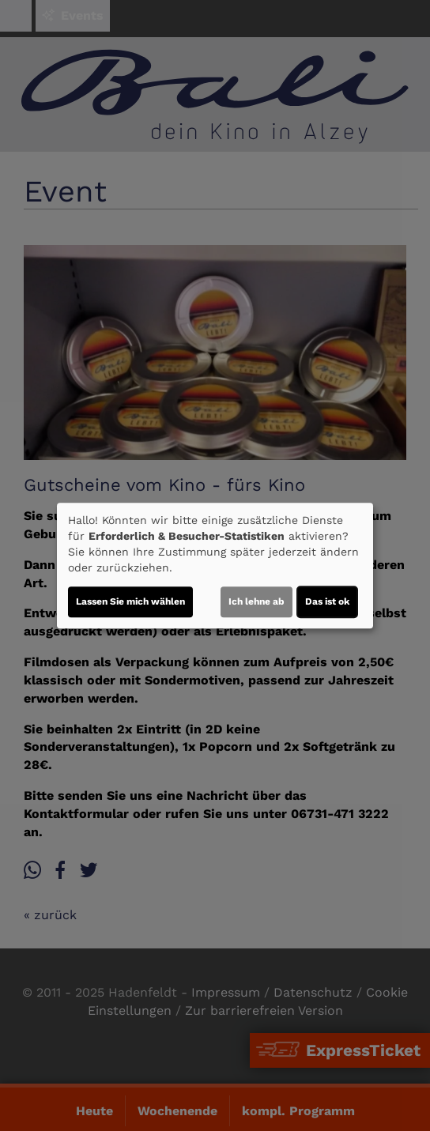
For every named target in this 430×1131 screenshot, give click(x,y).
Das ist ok (327, 601)
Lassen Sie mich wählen (130, 601)
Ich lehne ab (256, 601)
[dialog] (215, 566)
